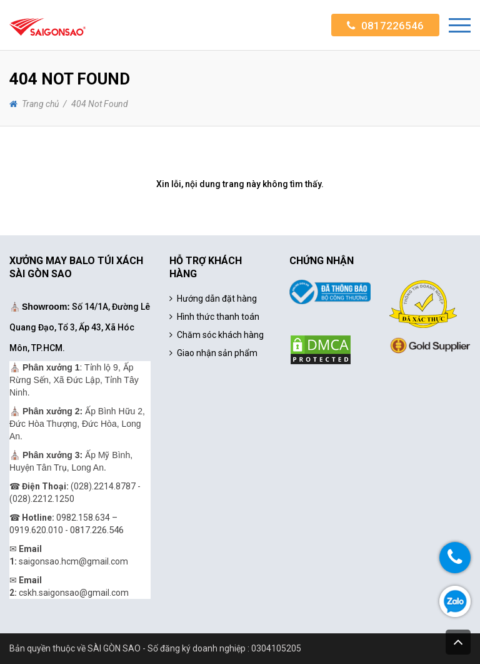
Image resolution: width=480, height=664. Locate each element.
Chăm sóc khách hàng (220, 335)
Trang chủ (40, 104)
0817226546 (392, 25)
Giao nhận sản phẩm (217, 353)
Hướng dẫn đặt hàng (217, 299)
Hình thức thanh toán (218, 317)
